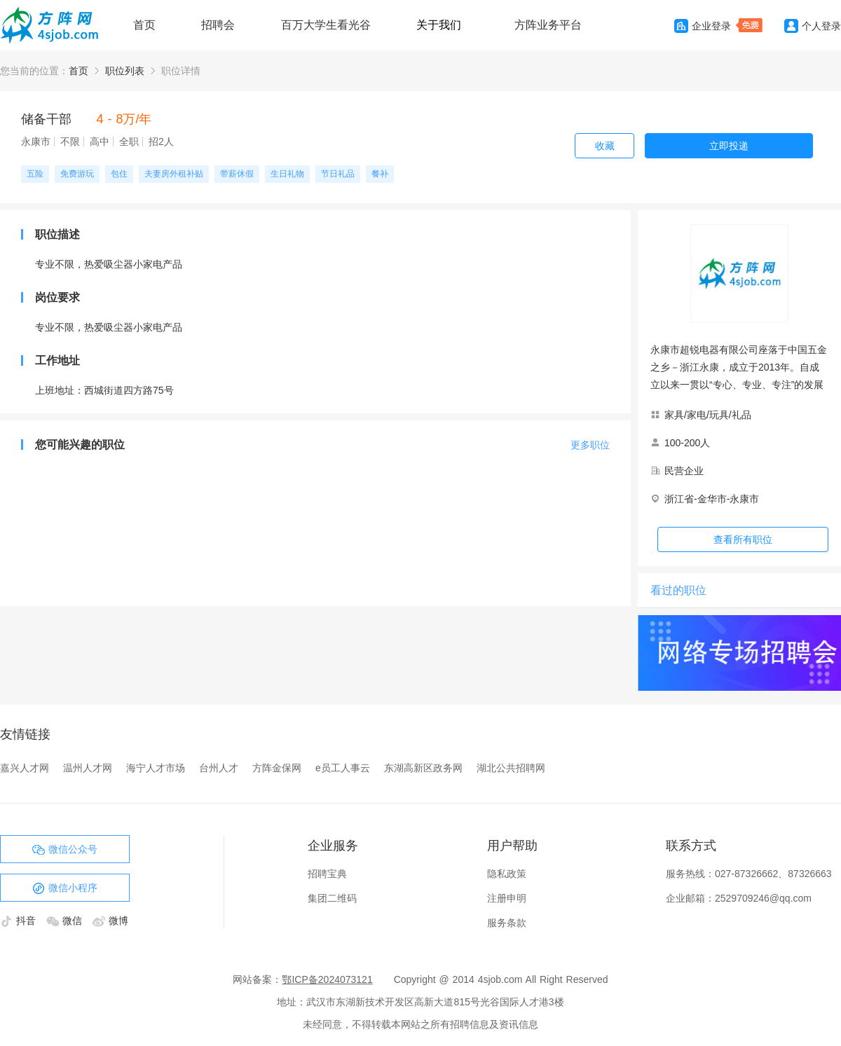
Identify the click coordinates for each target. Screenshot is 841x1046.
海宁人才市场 (155, 767)
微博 (110, 920)
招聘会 (218, 25)
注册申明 (506, 898)
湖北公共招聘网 (511, 767)
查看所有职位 (742, 539)
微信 (66, 920)
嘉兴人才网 (24, 767)
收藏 (605, 145)
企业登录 (702, 26)
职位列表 (124, 70)
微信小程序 (64, 888)
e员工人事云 (342, 767)
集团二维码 (332, 898)
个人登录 (812, 26)
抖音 (19, 920)
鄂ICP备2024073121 (327, 979)
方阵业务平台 (548, 25)
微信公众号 (64, 850)
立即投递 (728, 145)
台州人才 (218, 767)
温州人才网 (87, 767)
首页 (144, 25)
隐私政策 (506, 873)
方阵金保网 (276, 767)
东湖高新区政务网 (423, 767)
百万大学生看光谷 (326, 25)
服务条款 (506, 922)
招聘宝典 (327, 873)
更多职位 (590, 444)
